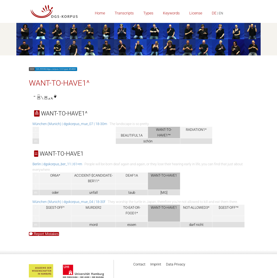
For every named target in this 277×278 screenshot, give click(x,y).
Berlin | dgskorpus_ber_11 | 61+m (57, 164)
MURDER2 (93, 207)
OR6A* (55, 175)
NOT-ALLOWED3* (196, 207)
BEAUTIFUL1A (132, 135)
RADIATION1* (196, 130)
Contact (139, 264)
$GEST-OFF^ (55, 207)
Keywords (171, 13)
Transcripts (124, 13)
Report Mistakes (44, 234)
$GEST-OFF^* (229, 207)
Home (100, 13)
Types (148, 13)
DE (214, 13)
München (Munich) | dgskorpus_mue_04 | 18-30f (69, 202)
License (195, 13)
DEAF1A (132, 175)
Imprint (155, 264)
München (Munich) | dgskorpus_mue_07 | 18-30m (70, 124)
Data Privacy (175, 264)
